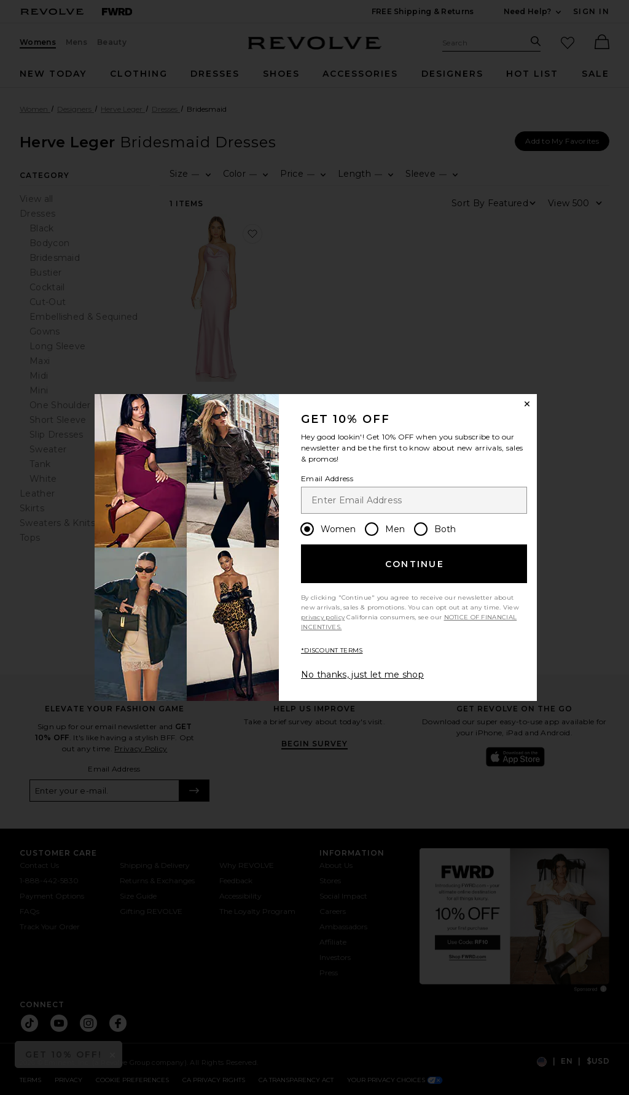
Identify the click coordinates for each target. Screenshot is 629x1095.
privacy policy (323, 617)
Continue (414, 564)
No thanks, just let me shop (362, 674)
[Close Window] (527, 404)
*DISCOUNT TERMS (332, 650)
